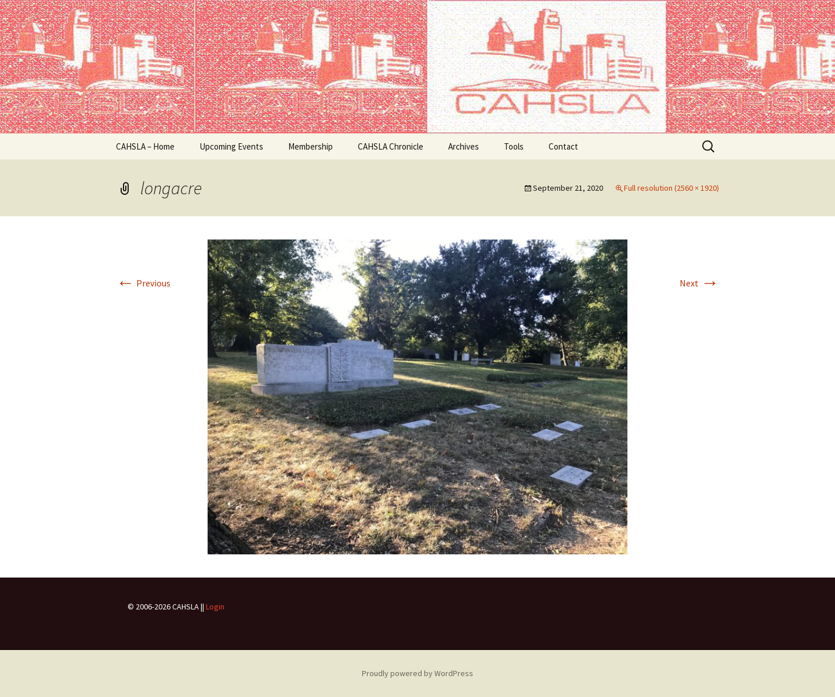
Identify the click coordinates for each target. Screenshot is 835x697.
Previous (143, 283)
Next (699, 283)
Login (215, 606)
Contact (563, 146)
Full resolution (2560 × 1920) (671, 188)
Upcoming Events (231, 146)
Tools (514, 146)
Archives (463, 146)
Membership (310, 146)
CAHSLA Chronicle (390, 146)
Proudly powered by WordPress (417, 673)
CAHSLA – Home (145, 146)
